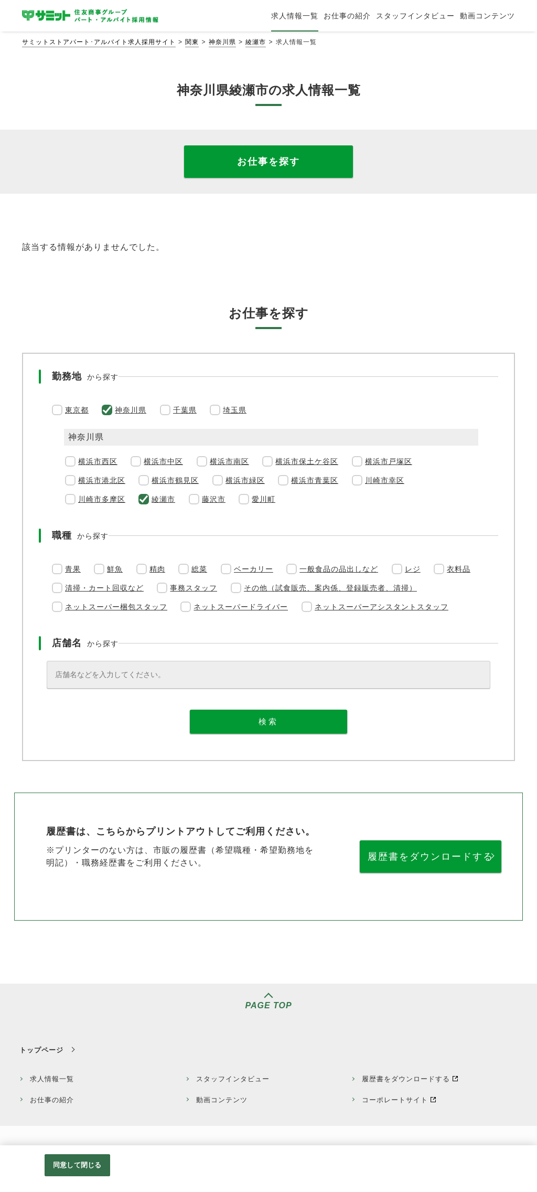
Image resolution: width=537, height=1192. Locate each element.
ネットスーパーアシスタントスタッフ (381, 607)
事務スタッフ (193, 588)
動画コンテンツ (222, 1100)
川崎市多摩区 (101, 499)
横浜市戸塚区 (388, 461)
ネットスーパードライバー (241, 607)
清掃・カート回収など (104, 588)
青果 (73, 569)
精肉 (157, 569)
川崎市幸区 (384, 480)
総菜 (199, 569)
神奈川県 (222, 42)
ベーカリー (253, 569)
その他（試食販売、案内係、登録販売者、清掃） (330, 588)
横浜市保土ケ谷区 (306, 461)
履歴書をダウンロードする (430, 856)
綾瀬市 (255, 42)
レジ (413, 569)
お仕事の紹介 (52, 1100)
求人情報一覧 (52, 1079)
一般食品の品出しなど (338, 569)
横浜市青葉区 (314, 480)
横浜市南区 (229, 461)
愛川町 (263, 499)
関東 (192, 42)
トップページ (41, 1050)
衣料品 (458, 569)
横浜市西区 (97, 461)
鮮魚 (115, 569)
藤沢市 (213, 499)
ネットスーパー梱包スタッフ (116, 607)
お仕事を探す (268, 161)
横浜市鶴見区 (175, 480)
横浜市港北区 (101, 480)
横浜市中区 (163, 461)
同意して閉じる (77, 1165)
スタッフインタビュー (233, 1079)
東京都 (77, 410)
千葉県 (185, 410)
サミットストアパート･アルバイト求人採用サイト (99, 42)
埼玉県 (234, 410)
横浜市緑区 (245, 480)
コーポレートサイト (395, 1100)
